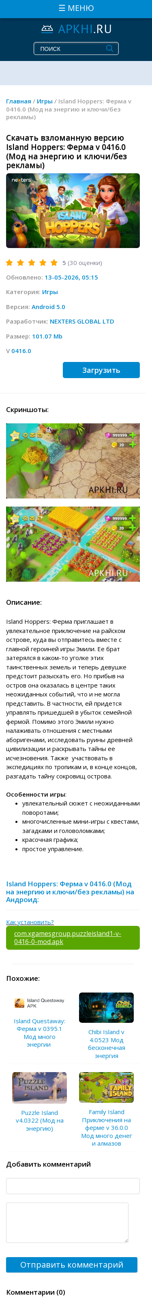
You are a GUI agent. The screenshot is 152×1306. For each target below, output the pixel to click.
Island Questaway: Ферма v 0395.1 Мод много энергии (39, 1033)
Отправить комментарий (71, 1264)
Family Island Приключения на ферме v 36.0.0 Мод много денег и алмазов (106, 1127)
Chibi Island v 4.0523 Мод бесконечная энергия (106, 1044)
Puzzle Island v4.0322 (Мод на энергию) (40, 1120)
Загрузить (101, 370)
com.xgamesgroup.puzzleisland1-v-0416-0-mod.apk (67, 937)
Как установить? (30, 922)
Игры (50, 292)
